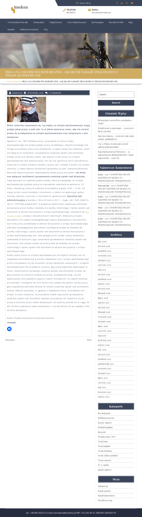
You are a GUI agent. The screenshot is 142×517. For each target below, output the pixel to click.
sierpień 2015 (104, 373)
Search (116, 103)
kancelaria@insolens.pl (101, 12)
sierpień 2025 (104, 260)
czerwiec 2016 (104, 330)
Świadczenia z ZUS (106, 436)
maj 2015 (102, 387)
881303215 (70, 12)
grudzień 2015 (104, 359)
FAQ (45, 29)
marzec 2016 (104, 345)
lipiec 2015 (102, 377)
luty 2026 (102, 241)
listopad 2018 (104, 293)
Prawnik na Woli (116, 22)
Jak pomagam (97, 22)
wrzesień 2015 (104, 368)
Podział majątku (105, 427)
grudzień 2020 (105, 279)
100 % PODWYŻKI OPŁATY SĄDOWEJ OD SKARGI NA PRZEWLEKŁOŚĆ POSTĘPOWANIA (114, 177)
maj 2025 (102, 269)
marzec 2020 (104, 283)
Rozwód (102, 432)
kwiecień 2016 (104, 340)
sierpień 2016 (104, 321)
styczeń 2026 (104, 246)
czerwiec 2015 (104, 382)
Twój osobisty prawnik (18, 22)
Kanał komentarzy (106, 495)
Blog (131, 22)
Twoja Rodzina (105, 450)
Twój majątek (104, 446)
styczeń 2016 (104, 354)
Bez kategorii (14, 81)
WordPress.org (105, 500)
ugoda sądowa (104, 469)
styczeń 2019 (104, 288)
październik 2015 (106, 363)
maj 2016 (102, 335)
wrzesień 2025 (104, 255)
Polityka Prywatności (29, 29)
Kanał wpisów (104, 490)
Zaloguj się (103, 486)
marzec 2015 (103, 396)
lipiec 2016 (103, 326)
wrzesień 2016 (104, 316)
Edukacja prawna (106, 417)
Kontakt (11, 29)
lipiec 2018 (103, 297)
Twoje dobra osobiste (108, 455)
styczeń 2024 (104, 274)
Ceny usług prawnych (76, 22)
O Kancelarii (38, 22)
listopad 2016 (104, 312)
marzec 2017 (103, 302)
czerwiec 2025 (104, 264)
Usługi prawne (55, 22)
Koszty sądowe (105, 422)
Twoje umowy (104, 460)
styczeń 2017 (104, 307)
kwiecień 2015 (104, 392)
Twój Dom (103, 441)
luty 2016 (102, 349)
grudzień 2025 (104, 250)
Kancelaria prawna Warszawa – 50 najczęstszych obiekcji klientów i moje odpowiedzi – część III (116, 154)
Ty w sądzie (103, 464)
